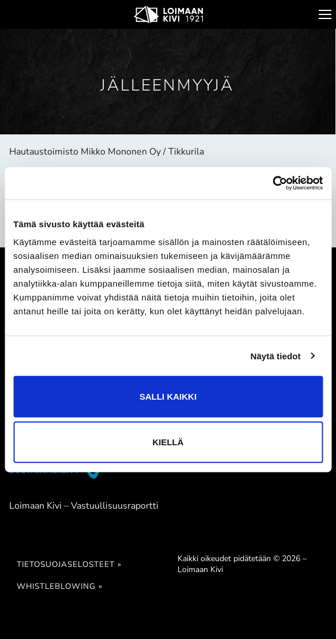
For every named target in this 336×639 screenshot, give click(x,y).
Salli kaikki (168, 396)
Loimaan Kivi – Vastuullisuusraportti (83, 505)
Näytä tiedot (276, 355)
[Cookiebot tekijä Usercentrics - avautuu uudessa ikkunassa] (272, 183)
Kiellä (167, 442)
